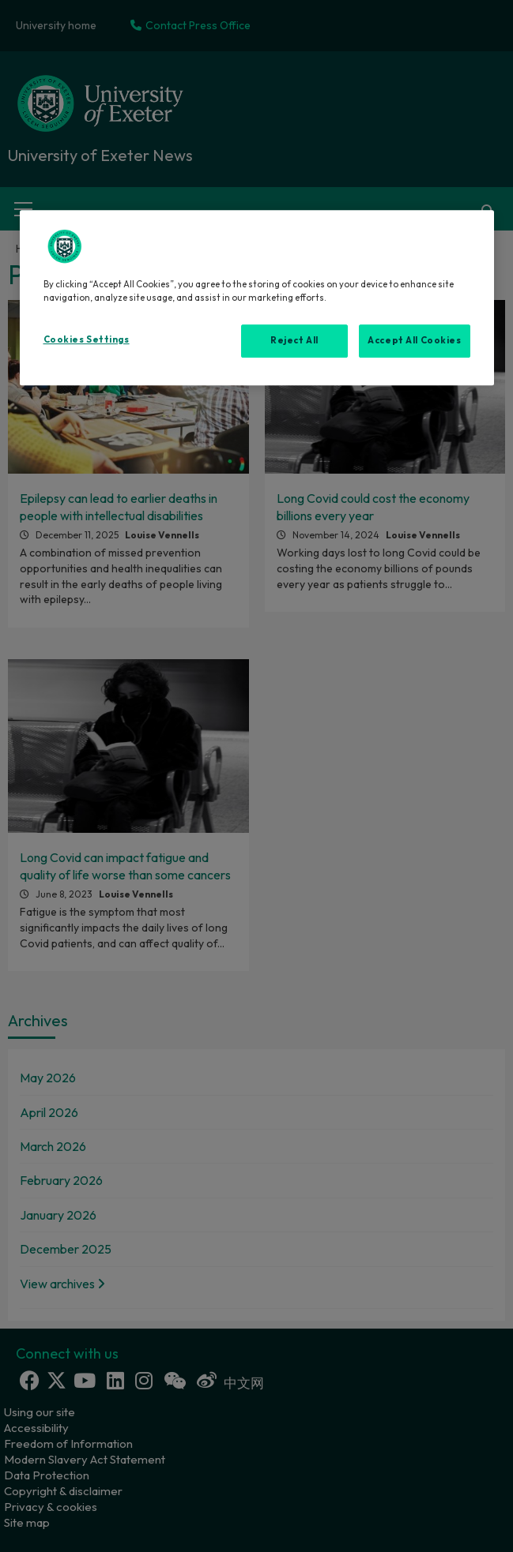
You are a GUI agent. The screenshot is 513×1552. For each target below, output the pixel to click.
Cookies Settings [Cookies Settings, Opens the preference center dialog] (86, 339)
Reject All (294, 340)
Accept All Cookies (414, 340)
